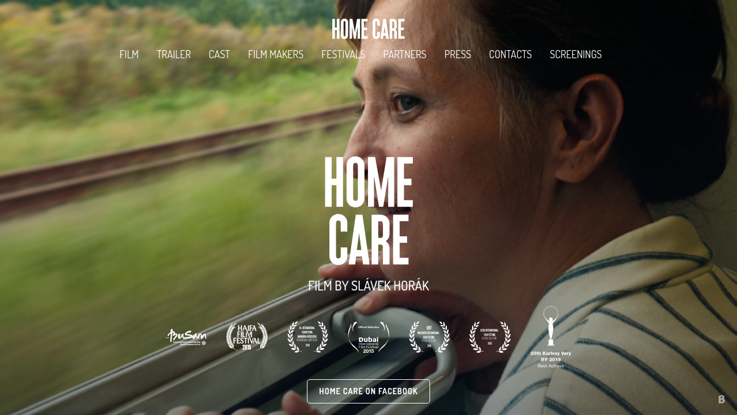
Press (458, 54)
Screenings (576, 54)
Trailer (174, 54)
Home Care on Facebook (368, 391)
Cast (219, 54)
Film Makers (275, 54)
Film (129, 54)
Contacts (510, 54)
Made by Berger (704, 392)
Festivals (343, 54)
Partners (405, 54)
